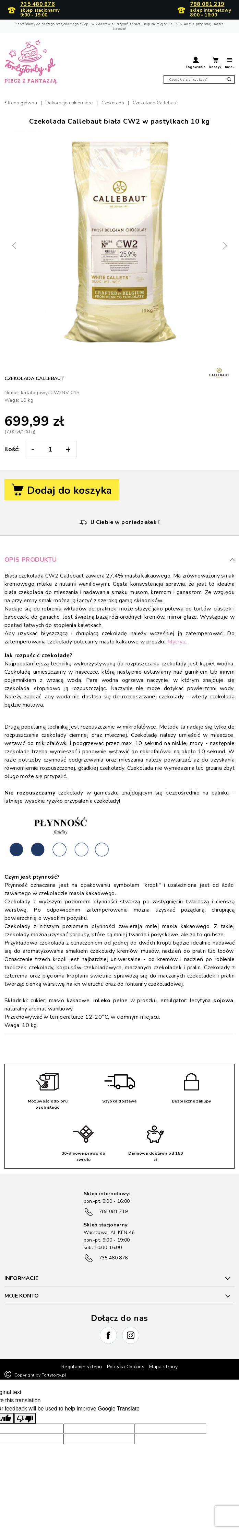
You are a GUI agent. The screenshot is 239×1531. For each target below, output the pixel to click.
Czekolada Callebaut (34, 378)
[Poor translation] (25, 1418)
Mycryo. (177, 641)
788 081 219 (207, 4)
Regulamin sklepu (81, 1366)
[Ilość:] (50, 449)
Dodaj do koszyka (62, 490)
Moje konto (21, 1296)
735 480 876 (37, 4)
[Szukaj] (199, 79)
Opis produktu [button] (119, 560)
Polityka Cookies (126, 1366)
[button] (195, 63)
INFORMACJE (21, 1278)
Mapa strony (163, 1366)
